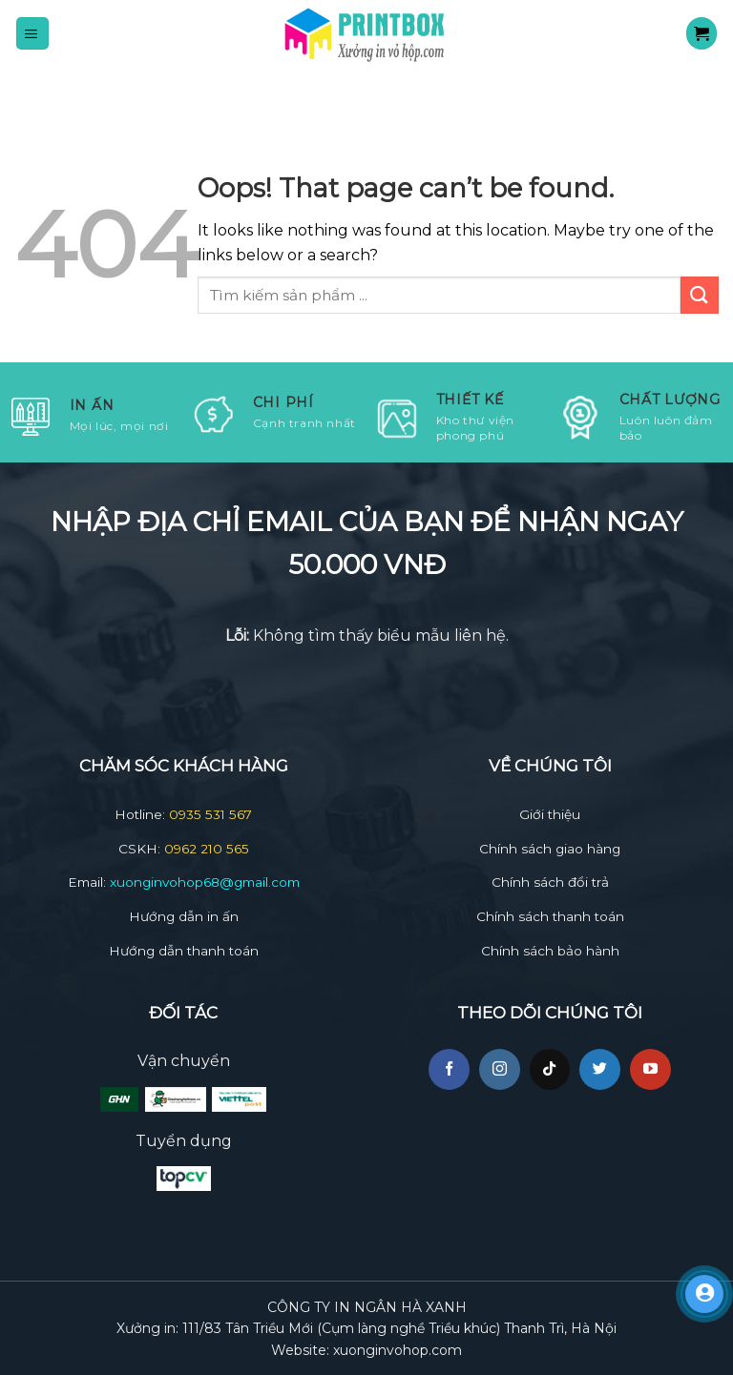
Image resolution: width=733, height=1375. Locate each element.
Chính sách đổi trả (550, 882)
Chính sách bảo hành (550, 950)
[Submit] (700, 295)
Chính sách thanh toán (550, 916)
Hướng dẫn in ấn (184, 916)
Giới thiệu (549, 814)
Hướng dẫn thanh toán (184, 950)
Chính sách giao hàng (549, 848)
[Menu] (32, 33)
